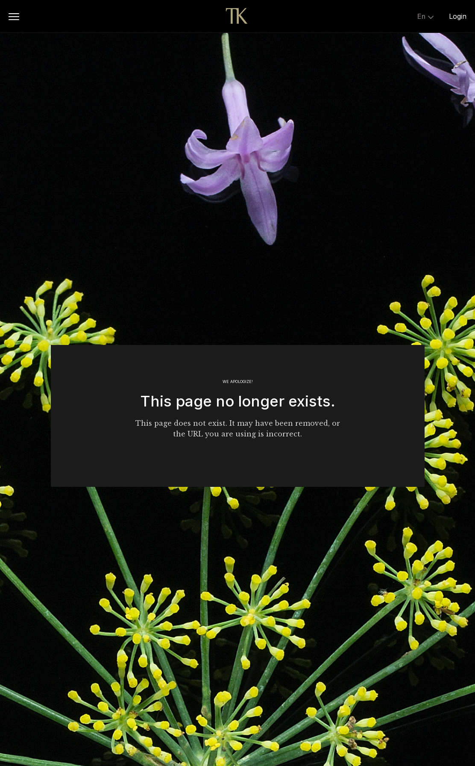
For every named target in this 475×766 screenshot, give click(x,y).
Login (457, 16)
